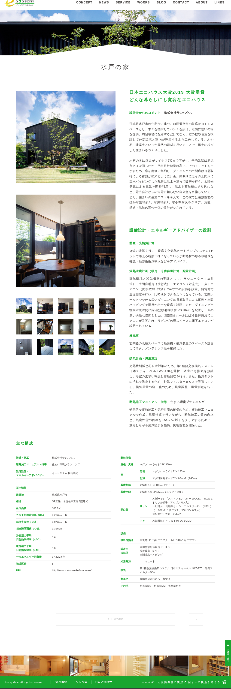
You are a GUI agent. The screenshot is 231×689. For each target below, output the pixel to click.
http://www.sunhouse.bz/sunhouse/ (71, 570)
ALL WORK (115, 619)
